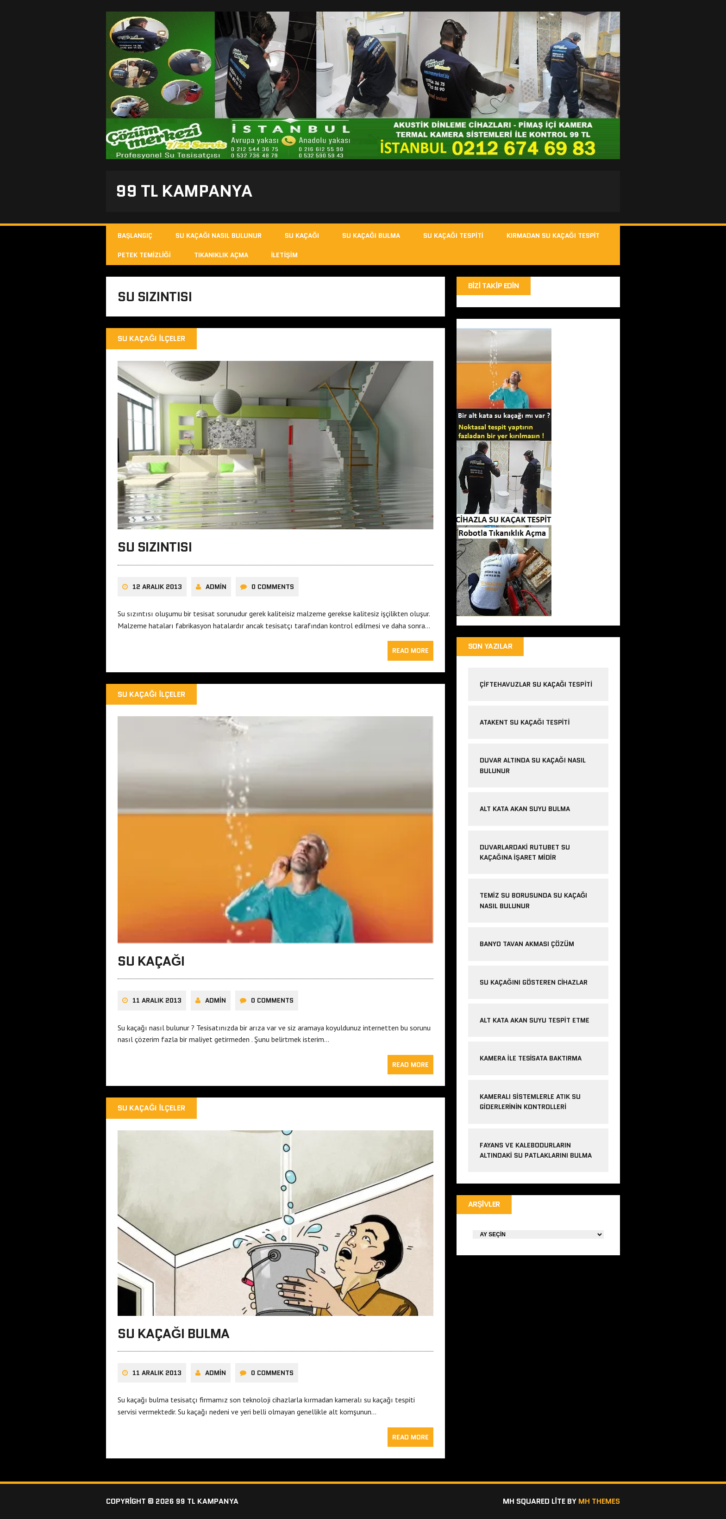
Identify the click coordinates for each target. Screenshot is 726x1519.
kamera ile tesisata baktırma (531, 1058)
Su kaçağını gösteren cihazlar (534, 982)
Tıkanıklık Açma (221, 255)
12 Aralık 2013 (157, 586)
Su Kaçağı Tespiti (453, 235)
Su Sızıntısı (155, 547)
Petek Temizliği (144, 255)
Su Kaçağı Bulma (371, 235)
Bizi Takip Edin (493, 285)
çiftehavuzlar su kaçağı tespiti (536, 684)
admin (216, 586)
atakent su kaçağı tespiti (525, 722)
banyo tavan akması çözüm (527, 944)
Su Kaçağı (302, 235)
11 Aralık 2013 (157, 1000)
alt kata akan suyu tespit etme (534, 1020)
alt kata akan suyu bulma (526, 808)
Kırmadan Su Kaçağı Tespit (553, 235)
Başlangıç (135, 235)
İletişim (284, 255)
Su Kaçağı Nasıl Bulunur (218, 235)
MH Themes (599, 1501)
